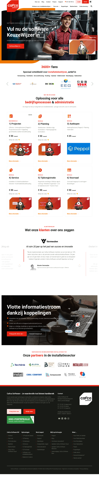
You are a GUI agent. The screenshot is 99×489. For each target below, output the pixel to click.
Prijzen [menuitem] (75, 447)
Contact (48, 2)
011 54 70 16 (69, 2)
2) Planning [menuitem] (26, 438)
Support (60, 2)
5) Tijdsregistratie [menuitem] (27, 447)
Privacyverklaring (84, 469)
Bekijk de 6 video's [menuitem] (28, 457)
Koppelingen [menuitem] (76, 449)
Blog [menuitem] (53, 438)
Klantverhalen (73, 6)
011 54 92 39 (61, 406)
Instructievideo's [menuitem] (41, 447)
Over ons (37, 2)
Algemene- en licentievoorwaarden (70, 469)
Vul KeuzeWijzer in (15, 46)
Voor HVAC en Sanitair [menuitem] (79, 435)
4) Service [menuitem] (25, 444)
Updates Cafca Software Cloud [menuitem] (60, 444)
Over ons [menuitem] (10, 438)
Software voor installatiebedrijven (41, 6)
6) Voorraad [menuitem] (26, 449)
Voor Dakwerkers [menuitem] (78, 444)
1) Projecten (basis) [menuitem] (28, 435)
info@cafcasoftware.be (64, 412)
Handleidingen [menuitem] (41, 449)
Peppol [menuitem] (54, 435)
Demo (85, 1)
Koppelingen (64, 6)
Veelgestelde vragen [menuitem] (42, 444)
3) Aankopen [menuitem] (26, 441)
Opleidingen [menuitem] (40, 441)
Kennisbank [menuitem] (40, 435)
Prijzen (54, 2)
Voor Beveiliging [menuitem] (77, 441)
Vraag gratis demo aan (16, 334)
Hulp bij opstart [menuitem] (77, 458)
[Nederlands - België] (90, 1)
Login (78, 1)
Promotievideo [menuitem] (12, 441)
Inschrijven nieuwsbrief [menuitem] (58, 441)
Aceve (59, 469)
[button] (92, 84)
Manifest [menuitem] (10, 444)
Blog (43, 2)
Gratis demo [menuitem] (76, 452)
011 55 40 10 (61, 404)
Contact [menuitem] (10, 435)
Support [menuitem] (39, 438)
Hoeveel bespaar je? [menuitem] (79, 455)
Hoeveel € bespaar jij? (36, 334)
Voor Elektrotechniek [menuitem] (79, 438)
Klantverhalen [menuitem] (11, 447)
